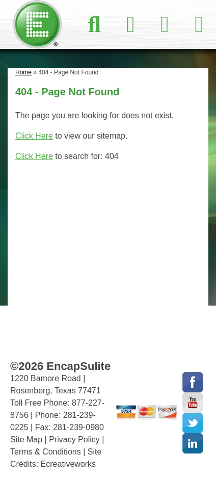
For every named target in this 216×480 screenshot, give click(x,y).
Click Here (34, 135)
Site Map (26, 439)
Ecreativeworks (68, 464)
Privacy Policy (74, 439)
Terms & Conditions (45, 451)
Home (23, 72)
